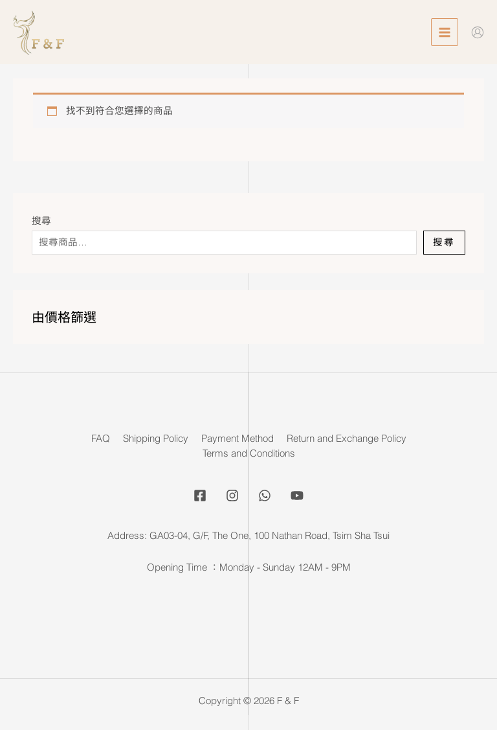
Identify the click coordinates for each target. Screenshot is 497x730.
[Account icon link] (477, 32)
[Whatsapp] (264, 495)
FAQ (100, 438)
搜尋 (41, 221)
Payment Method (237, 438)
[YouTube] (297, 495)
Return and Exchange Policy (346, 438)
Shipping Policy (155, 438)
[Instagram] (232, 495)
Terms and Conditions (249, 453)
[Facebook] (199, 495)
